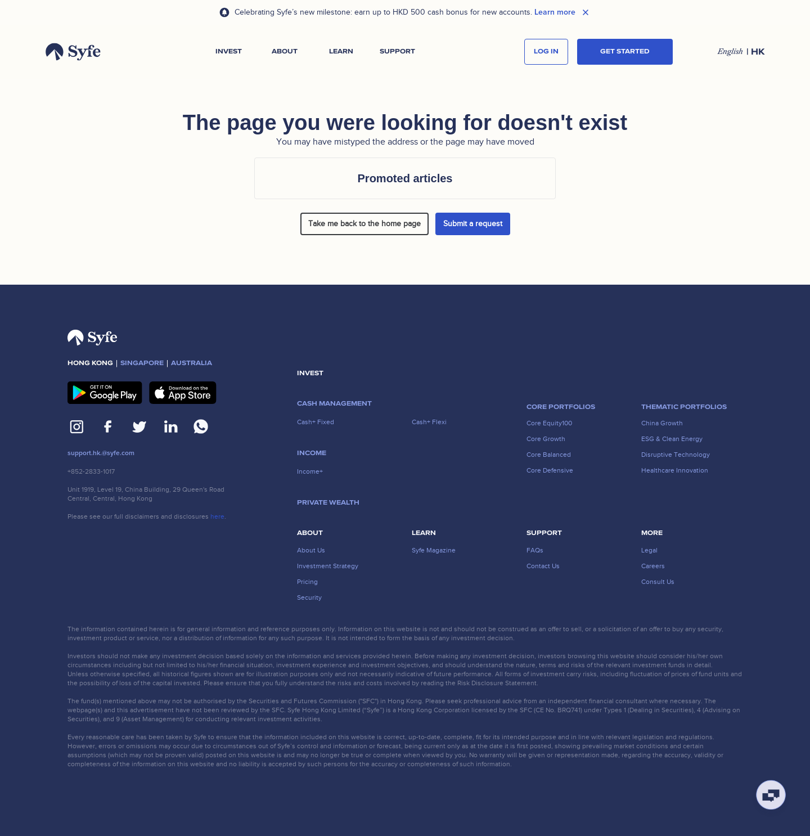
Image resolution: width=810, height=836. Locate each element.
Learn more (554, 12)
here (217, 516)
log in (546, 51)
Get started (625, 51)
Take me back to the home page (364, 223)
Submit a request (472, 223)
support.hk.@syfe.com (101, 453)
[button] (228, 52)
